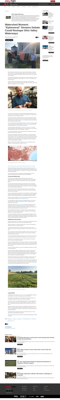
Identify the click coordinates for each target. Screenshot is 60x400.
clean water (34, 320)
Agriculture (9, 320)
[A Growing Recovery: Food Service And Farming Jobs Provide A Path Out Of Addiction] (10, 341)
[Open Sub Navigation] (6, 8)
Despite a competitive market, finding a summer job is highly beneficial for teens (51, 49)
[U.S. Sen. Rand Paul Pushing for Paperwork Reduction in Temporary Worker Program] (10, 365)
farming (15, 320)
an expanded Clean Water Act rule (26, 129)
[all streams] (53, 6)
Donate (53, 2)
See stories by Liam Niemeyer (10, 330)
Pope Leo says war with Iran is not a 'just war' (51, 23)
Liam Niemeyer (15, 38)
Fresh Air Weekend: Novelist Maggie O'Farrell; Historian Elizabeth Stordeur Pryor (51, 40)
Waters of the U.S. (11, 322)
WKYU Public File (24, 388)
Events (29, 8)
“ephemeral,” (21, 121)
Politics (18, 362)
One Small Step (35, 8)
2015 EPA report (20, 206)
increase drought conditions (23, 200)
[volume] (7, 6)
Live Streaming (46, 388)
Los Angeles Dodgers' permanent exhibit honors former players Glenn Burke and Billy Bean (47, 58)
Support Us (24, 8)
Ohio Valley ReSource (18, 16)
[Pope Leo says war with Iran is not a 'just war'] (45, 24)
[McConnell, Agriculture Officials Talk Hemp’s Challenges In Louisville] (10, 377)
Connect (13, 8)
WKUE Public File (35, 388)
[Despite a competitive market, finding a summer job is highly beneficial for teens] (45, 49)
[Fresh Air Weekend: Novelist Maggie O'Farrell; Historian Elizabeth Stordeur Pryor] (45, 39)
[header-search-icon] (49, 2)
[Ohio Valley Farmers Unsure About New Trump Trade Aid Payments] (10, 353)
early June (25, 143)
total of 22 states (22, 296)
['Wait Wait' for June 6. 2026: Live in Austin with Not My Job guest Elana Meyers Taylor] (45, 29)
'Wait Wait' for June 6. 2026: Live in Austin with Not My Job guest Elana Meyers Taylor (51, 30)
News (5, 8)
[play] (5, 6)
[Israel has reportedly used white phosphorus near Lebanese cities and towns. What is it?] (45, 16)
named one (19, 85)
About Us (18, 8)
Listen (9, 8)
